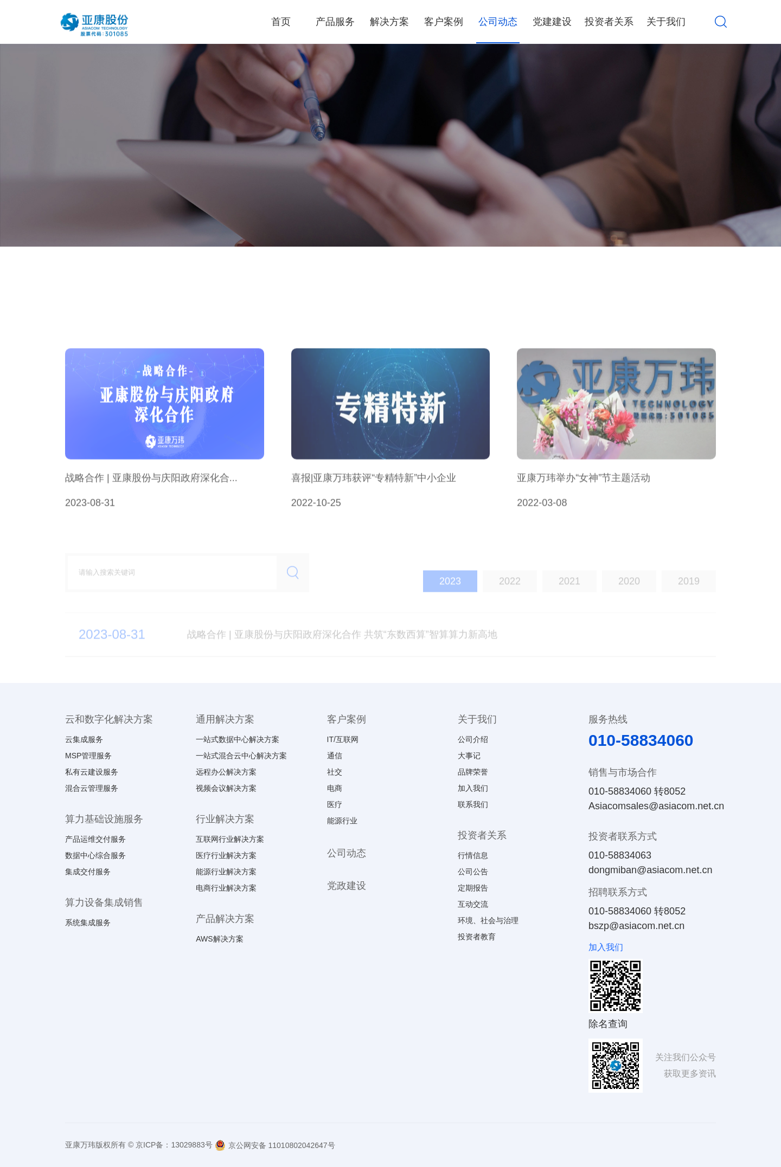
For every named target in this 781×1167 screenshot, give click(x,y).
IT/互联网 (343, 739)
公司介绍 (473, 739)
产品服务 (335, 21)
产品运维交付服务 (95, 839)
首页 (281, 21)
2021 (569, 597)
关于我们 (666, 21)
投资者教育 (477, 936)
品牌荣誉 (473, 772)
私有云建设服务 (91, 772)
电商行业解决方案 (226, 888)
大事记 (469, 755)
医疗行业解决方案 (226, 855)
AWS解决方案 (219, 938)
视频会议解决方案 (226, 788)
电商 (334, 788)
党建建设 (552, 21)
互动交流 (473, 904)
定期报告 (473, 888)
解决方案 (389, 21)
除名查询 (608, 1023)
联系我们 (473, 804)
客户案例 (443, 21)
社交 (334, 772)
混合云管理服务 (91, 788)
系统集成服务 (88, 922)
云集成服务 (84, 739)
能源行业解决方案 (226, 871)
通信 (334, 755)
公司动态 (497, 21)
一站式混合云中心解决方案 (241, 755)
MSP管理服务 (88, 755)
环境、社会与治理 (488, 920)
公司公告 (473, 871)
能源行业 (342, 820)
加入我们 (473, 788)
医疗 (334, 804)
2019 (689, 597)
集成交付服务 (88, 871)
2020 (629, 597)
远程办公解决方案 (226, 772)
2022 (510, 597)
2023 (450, 597)
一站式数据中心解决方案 (237, 739)
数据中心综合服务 (95, 855)
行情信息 (473, 855)
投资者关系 (609, 21)
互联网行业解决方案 (230, 839)
